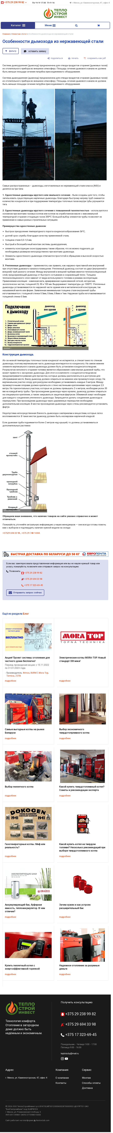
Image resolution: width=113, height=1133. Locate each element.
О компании (62, 1078)
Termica (10, 676)
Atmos (26, 673)
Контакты (61, 1083)
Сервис (86, 1070)
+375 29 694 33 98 (31, 579)
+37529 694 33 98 (11, 533)
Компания (62, 1070)
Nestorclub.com (42, 1121)
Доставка (87, 1088)
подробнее (10, 681)
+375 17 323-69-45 (32, 585)
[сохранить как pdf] (95, 58)
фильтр (12, 51)
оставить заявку (37, 51)
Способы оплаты (91, 1083)
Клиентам (16, 34)
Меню (50, 25)
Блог (24, 34)
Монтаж (86, 1078)
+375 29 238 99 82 (14, 2)
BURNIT (34, 673)
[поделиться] (55, 58)
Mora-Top (43, 673)
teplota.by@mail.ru (70, 1054)
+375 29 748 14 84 (30, 533)
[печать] (73, 58)
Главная (6, 34)
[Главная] (55, 18)
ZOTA (18, 676)
